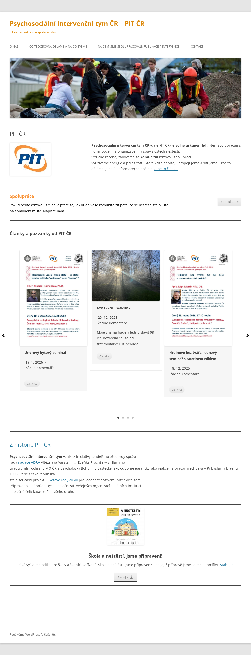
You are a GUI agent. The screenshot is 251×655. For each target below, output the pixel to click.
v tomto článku (166, 168)
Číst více (32, 383)
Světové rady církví (63, 480)
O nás (14, 46)
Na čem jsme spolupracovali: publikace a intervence (139, 46)
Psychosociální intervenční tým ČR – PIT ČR (77, 23)
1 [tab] (118, 417)
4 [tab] (133, 417)
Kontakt (196, 46)
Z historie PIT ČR (30, 444)
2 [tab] (123, 417)
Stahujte (227, 564)
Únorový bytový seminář (45, 352)
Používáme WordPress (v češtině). (33, 634)
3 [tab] (128, 417)
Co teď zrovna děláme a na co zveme (58, 46)
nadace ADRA (29, 462)
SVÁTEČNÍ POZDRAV (114, 307)
